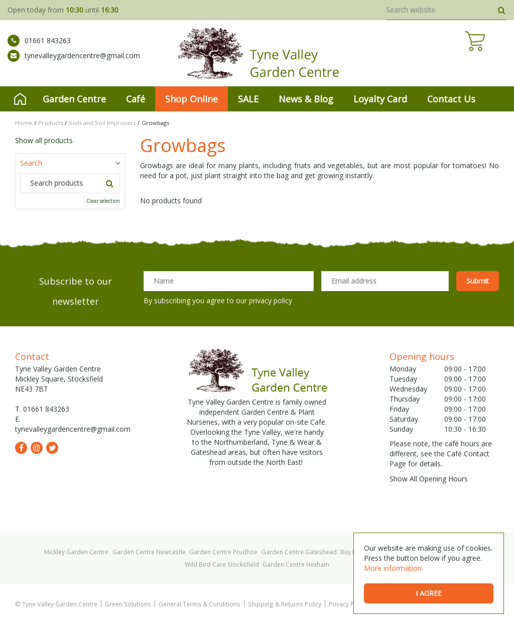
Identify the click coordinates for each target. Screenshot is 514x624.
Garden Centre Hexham (296, 564)
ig (37, 448)
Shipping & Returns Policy (284, 604)
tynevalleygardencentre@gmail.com (74, 63)
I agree (429, 593)
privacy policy (270, 300)
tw (52, 448)
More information (393, 568)
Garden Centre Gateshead (299, 552)
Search (31, 163)
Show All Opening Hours (429, 478)
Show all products (44, 140)
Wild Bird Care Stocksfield (222, 564)
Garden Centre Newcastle (149, 552)
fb (21, 448)
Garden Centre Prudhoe (223, 552)
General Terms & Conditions (199, 604)
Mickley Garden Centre (76, 552)
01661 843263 (39, 48)
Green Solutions (128, 604)
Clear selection (103, 200)
